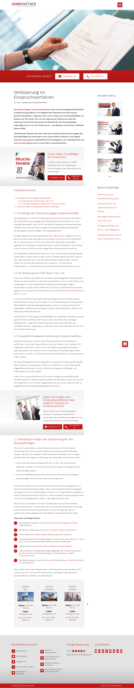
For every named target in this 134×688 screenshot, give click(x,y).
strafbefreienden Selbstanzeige (46, 535)
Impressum (105, 686)
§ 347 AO (40, 225)
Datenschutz (116, 686)
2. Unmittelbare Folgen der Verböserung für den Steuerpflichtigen (37, 207)
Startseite (17, 103)
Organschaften (25, 525)
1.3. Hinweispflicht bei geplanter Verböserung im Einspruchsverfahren (41, 204)
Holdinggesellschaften (68, 523)
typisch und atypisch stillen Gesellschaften (59, 530)
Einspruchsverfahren (27, 553)
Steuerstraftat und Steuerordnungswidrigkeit (54, 546)
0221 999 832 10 (73, 178)
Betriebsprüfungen (43, 553)
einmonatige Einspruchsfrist (55, 239)
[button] (11, 604)
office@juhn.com (67, 76)
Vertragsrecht (28, 563)
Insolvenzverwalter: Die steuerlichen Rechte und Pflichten (106, 208)
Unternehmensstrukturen (49, 523)
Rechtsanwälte (49, 560)
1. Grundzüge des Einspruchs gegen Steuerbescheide (33, 198)
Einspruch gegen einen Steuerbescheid (33, 110)
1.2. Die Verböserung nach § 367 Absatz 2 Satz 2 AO (35, 201)
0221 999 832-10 (95, 76)
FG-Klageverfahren (59, 553)
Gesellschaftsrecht (76, 560)
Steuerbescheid (61, 354)
